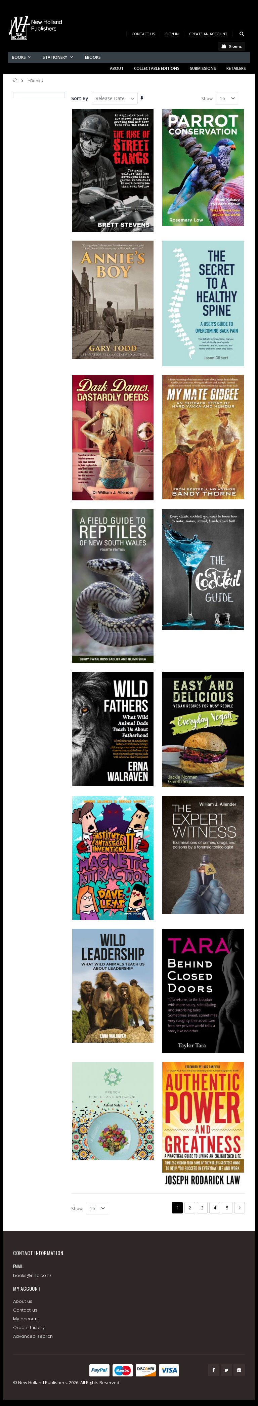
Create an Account (208, 33)
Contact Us (143, 33)
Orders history (29, 1327)
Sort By (79, 98)
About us (23, 1301)
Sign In (172, 33)
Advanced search (33, 1336)
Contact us (25, 1310)
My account (26, 1319)
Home (15, 80)
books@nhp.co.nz (32, 1275)
